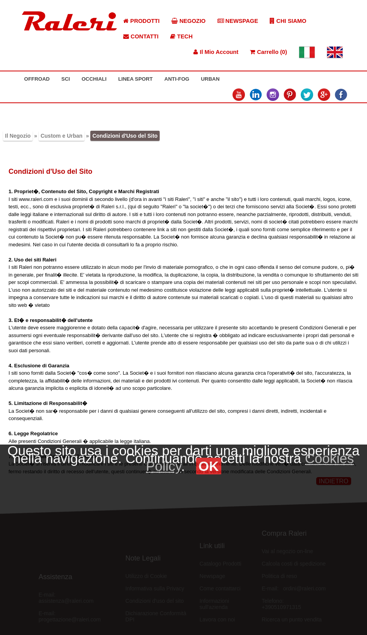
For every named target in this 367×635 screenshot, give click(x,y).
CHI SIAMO (288, 21)
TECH (181, 36)
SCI (65, 79)
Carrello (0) (268, 52)
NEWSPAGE (237, 21)
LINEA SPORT (135, 79)
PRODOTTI (141, 21)
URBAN (210, 79)
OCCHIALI (93, 79)
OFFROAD (37, 79)
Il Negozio (18, 136)
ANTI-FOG (176, 79)
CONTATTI (141, 36)
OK (208, 466)
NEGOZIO (188, 21)
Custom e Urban (62, 136)
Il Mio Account (215, 52)
